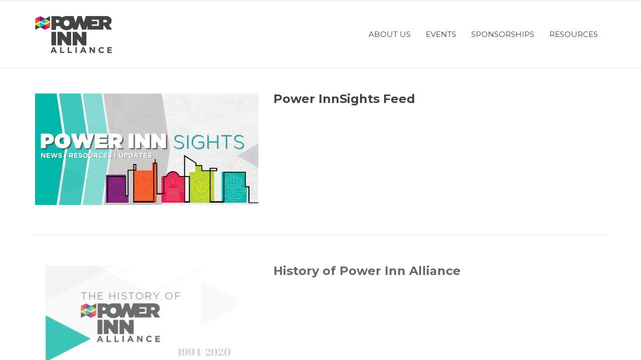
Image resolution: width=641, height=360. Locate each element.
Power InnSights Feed (344, 99)
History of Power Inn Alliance (367, 271)
